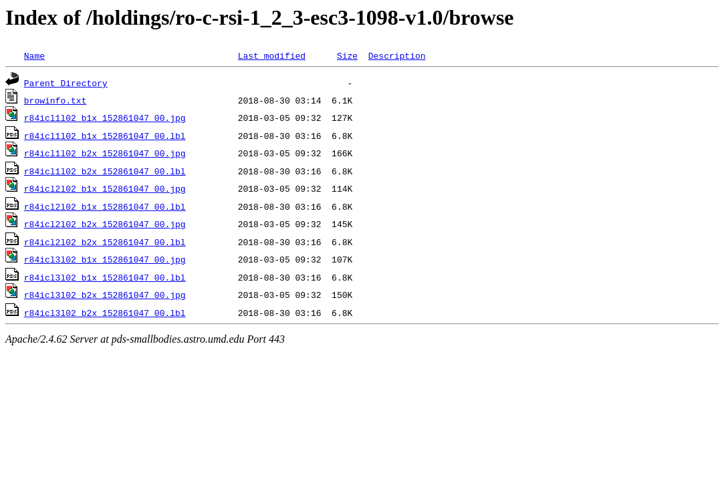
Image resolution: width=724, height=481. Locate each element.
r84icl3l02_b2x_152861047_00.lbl (105, 313)
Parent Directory (66, 83)
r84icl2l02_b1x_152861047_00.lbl (105, 206)
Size (347, 55)
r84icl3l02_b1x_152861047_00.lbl (105, 277)
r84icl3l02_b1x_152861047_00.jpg (105, 259)
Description (397, 55)
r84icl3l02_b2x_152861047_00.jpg (105, 295)
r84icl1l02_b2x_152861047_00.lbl (105, 171)
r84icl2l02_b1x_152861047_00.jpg (105, 188)
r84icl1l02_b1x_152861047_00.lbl (105, 136)
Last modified (272, 55)
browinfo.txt (55, 100)
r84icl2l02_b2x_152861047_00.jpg (105, 224)
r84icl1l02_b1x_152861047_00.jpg (105, 118)
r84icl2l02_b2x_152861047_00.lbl (105, 242)
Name (34, 55)
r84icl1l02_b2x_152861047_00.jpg (105, 153)
